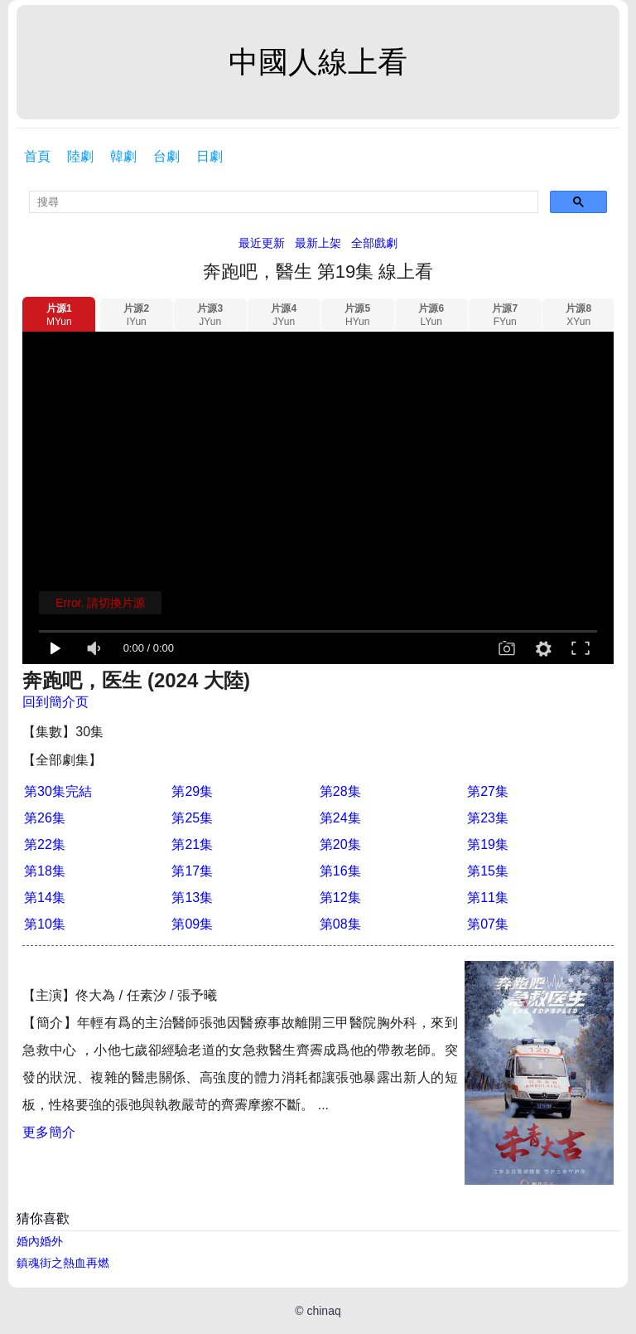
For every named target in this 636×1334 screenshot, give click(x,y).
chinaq (323, 1310)
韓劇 (123, 156)
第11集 (487, 897)
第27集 (487, 791)
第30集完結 (58, 791)
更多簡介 (48, 1132)
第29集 (192, 791)
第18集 (44, 871)
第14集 (44, 897)
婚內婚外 (40, 1241)
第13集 (192, 897)
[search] (283, 202)
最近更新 (261, 243)
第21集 (192, 844)
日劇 (209, 156)
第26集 (44, 818)
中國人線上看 (318, 62)
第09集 (192, 924)
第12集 (340, 897)
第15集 (487, 871)
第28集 (340, 791)
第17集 (192, 871)
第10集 (44, 924)
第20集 (340, 844)
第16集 (340, 871)
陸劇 (80, 156)
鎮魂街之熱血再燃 (63, 1262)
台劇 (166, 156)
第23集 (487, 818)
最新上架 (318, 243)
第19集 (487, 844)
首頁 (37, 156)
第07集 (487, 924)
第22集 (44, 844)
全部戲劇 (374, 243)
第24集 (340, 818)
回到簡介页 (55, 702)
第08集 (340, 924)
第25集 (192, 818)
